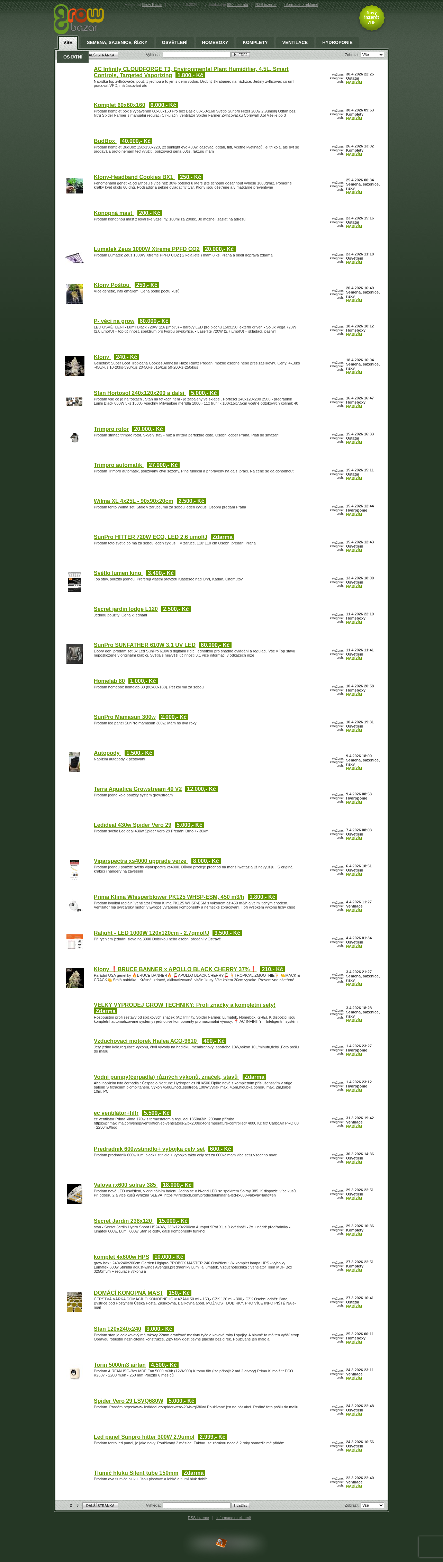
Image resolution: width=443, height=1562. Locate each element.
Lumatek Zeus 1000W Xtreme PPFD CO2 (147, 249)
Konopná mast (114, 213)
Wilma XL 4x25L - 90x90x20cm (133, 501)
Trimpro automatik (119, 465)
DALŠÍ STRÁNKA (100, 1506)
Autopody (107, 753)
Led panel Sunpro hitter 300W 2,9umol (144, 1437)
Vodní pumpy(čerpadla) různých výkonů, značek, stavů (166, 1077)
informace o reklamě (301, 4)
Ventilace (295, 42)
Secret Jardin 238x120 (124, 1221)
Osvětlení (175, 42)
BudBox (105, 141)
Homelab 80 (109, 681)
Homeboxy (215, 42)
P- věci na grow (114, 321)
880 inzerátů (237, 4)
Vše (68, 42)
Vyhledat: (154, 1505)
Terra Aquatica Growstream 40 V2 (138, 789)
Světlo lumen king (118, 573)
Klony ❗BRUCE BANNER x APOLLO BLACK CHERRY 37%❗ (175, 969)
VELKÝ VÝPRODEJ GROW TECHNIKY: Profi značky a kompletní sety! (184, 1005)
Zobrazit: (353, 1505)
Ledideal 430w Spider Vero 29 (132, 825)
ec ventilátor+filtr (116, 1113)
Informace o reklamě (233, 1518)
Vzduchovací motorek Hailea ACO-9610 (146, 1041)
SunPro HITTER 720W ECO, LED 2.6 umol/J (150, 537)
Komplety (255, 42)
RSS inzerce (266, 4)
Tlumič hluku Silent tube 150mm (136, 1473)
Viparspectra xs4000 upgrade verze (141, 861)
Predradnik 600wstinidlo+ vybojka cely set (149, 1149)
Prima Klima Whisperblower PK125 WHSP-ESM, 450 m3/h (169, 897)
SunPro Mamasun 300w (125, 717)
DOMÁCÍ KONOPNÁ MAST (128, 1293)
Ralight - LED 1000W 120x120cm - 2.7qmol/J (151, 933)
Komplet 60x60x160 (119, 105)
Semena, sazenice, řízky (117, 42)
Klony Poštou (112, 285)
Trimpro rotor (111, 429)
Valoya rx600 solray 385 (125, 1185)
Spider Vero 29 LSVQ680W (128, 1401)
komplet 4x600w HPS (121, 1257)
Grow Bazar (152, 4)
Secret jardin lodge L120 (126, 609)
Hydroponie (337, 42)
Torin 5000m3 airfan (120, 1365)
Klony (102, 357)
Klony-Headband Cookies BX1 (134, 177)
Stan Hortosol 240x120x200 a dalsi (140, 393)
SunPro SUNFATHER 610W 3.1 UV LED (145, 645)
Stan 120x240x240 (117, 1329)
